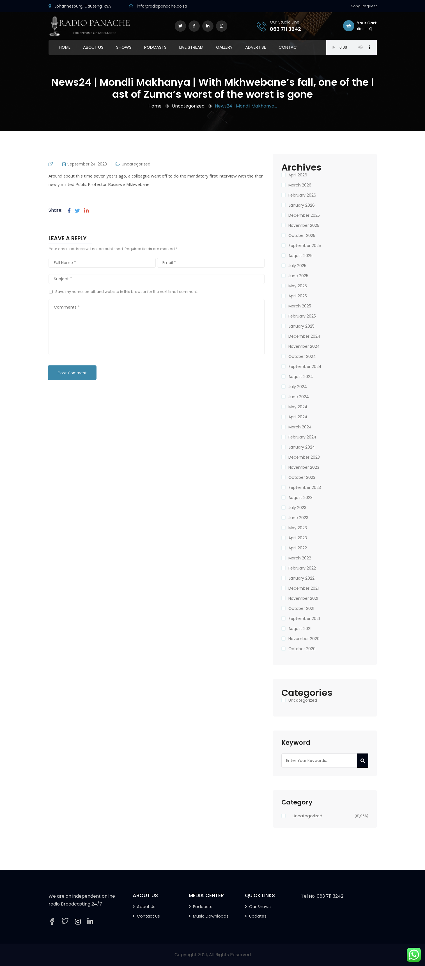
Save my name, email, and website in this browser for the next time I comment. (126, 291)
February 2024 (302, 437)
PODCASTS (155, 47)
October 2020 (302, 649)
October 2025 (301, 235)
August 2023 (300, 497)
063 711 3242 (285, 28)
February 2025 (302, 316)
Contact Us (148, 916)
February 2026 (302, 195)
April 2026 (297, 175)
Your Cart (360, 26)
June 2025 (298, 276)
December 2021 (303, 588)
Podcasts (202, 906)
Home (155, 106)
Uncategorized (188, 106)
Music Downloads (211, 916)
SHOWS (124, 47)
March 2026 (299, 185)
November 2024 (304, 346)
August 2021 (299, 628)
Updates (258, 916)
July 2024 (297, 386)
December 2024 (304, 336)
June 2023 (298, 518)
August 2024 (300, 376)
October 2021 (301, 608)
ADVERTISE (255, 47)
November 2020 (304, 638)
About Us (146, 906)
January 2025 (301, 326)
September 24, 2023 (87, 164)
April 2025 (297, 296)
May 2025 (297, 286)
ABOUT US (93, 47)
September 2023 (304, 487)
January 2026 (301, 205)
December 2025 (304, 215)
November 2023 (303, 467)
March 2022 (299, 558)
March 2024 (300, 427)
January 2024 (301, 447)
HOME (64, 47)
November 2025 (303, 225)
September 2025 (304, 245)
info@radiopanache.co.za (162, 6)
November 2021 (303, 598)
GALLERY (224, 47)
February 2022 (302, 568)
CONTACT (289, 47)
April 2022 (297, 548)
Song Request (364, 6)
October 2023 (301, 477)
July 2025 (297, 266)
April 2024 (297, 417)
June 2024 (298, 397)
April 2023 (297, 538)
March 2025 (299, 306)
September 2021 (304, 618)
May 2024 (297, 407)
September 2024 (304, 366)
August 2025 (300, 255)
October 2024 (302, 356)
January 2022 (301, 578)
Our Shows (260, 906)
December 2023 (304, 457)
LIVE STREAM (191, 47)
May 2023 (297, 528)
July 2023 (297, 507)
